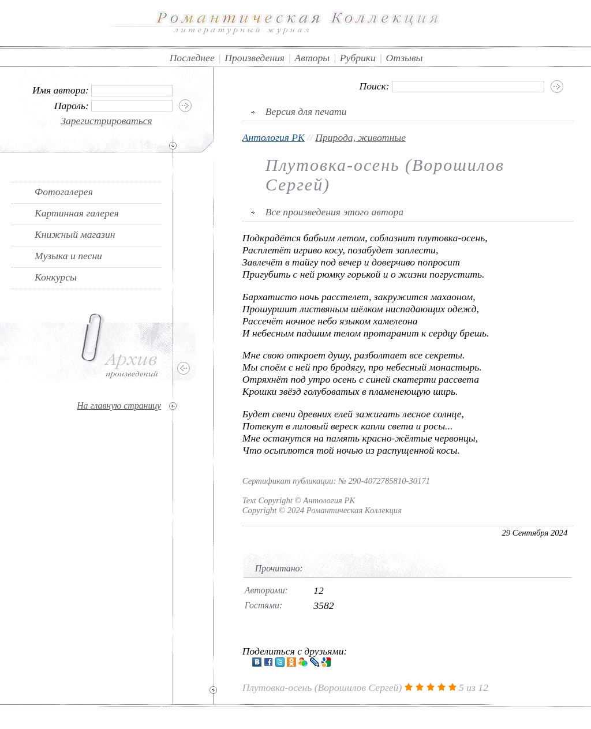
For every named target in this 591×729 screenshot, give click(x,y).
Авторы (312, 57)
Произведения (255, 57)
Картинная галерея (77, 213)
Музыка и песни (68, 255)
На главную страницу (119, 405)
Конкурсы (56, 277)
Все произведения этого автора (334, 212)
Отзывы (404, 57)
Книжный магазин (75, 234)
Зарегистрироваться (106, 120)
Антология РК (273, 137)
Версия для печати (306, 111)
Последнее (192, 57)
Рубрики (358, 57)
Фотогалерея (64, 191)
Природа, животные (360, 137)
